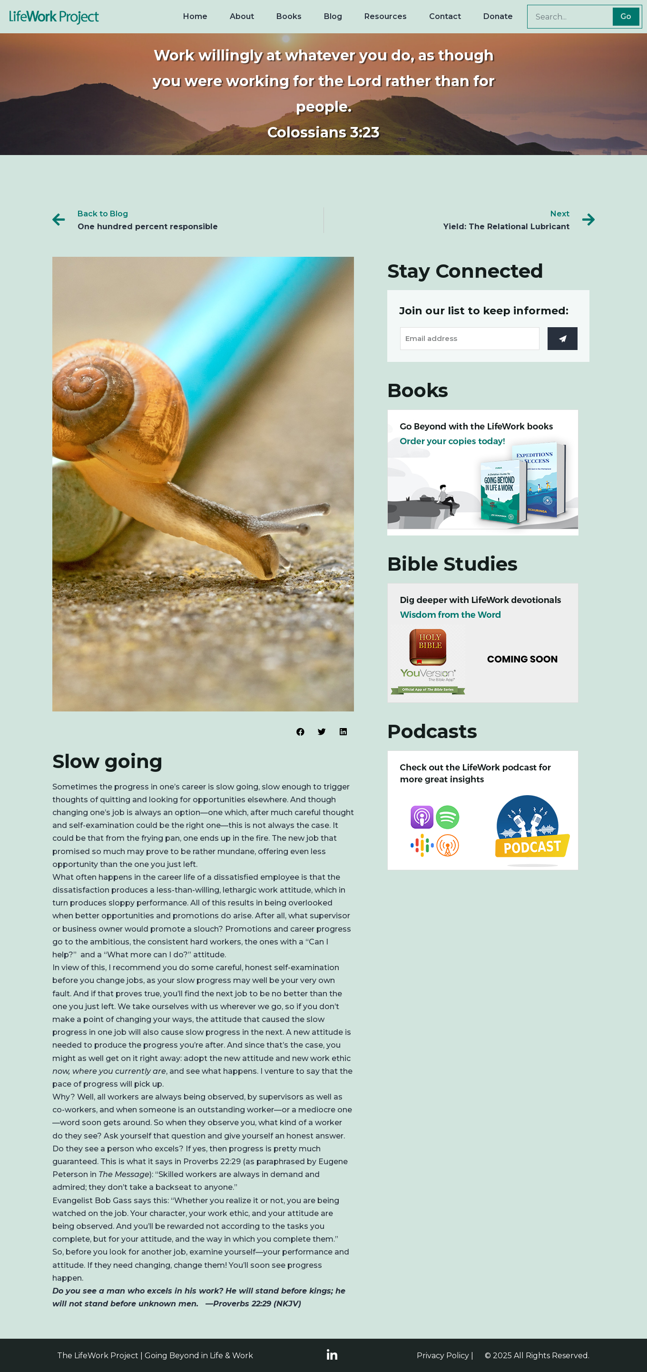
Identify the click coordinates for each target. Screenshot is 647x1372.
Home (195, 16)
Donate (498, 16)
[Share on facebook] (300, 731)
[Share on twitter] (322, 731)
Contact (445, 16)
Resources (385, 16)
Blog (333, 16)
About (242, 16)
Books (289, 16)
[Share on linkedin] (343, 731)
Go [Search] (625, 16)
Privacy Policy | (445, 1355)
